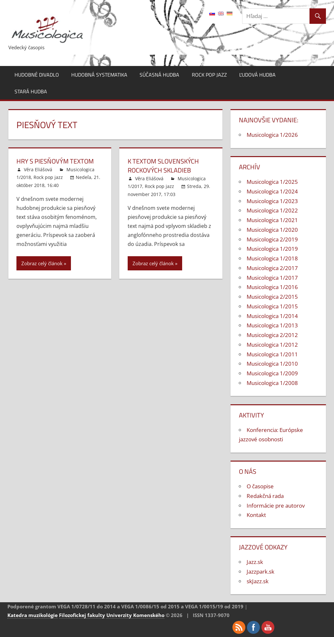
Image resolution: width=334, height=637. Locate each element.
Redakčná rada (265, 496)
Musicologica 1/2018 (272, 258)
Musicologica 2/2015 (272, 296)
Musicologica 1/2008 (272, 383)
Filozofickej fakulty (82, 615)
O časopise (260, 486)
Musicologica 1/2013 (272, 325)
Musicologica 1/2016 (272, 287)
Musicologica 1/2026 (272, 134)
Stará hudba (31, 91)
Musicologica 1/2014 (272, 316)
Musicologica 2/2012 (272, 335)
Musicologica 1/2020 (272, 229)
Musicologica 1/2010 (272, 363)
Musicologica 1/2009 (272, 373)
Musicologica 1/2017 (272, 277)
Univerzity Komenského (135, 615)
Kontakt (256, 515)
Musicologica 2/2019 (272, 239)
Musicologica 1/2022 (272, 210)
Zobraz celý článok (42, 263)
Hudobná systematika (99, 75)
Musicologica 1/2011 (272, 354)
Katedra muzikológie (32, 615)
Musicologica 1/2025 (272, 181)
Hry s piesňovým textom (55, 161)
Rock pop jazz (209, 75)
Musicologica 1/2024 (272, 191)
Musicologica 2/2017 (272, 268)
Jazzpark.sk (260, 571)
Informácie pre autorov (276, 505)
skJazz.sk (258, 581)
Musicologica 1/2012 (272, 344)
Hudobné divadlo (37, 75)
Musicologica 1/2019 (272, 248)
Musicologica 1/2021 (272, 220)
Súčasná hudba (159, 75)
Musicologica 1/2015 (272, 306)
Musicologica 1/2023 (272, 201)
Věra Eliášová (38, 169)
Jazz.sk (255, 562)
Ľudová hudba (257, 75)
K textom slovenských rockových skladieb (163, 165)
